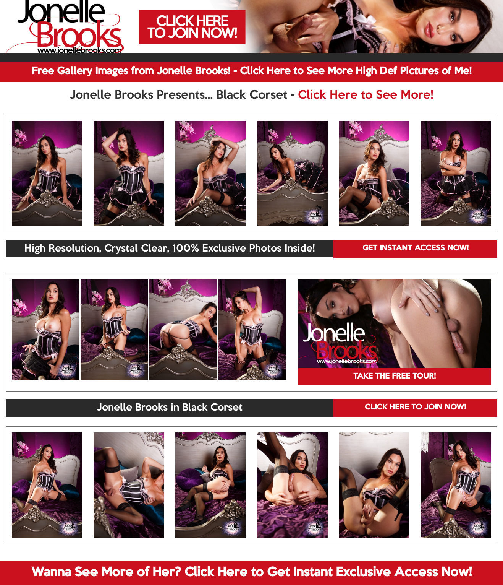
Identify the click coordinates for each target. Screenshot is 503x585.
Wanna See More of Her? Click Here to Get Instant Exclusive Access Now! (251, 572)
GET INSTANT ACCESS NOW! (415, 248)
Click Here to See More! (365, 95)
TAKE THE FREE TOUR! (394, 376)
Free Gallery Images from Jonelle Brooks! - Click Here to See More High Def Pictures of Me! (252, 71)
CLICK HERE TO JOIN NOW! (415, 407)
